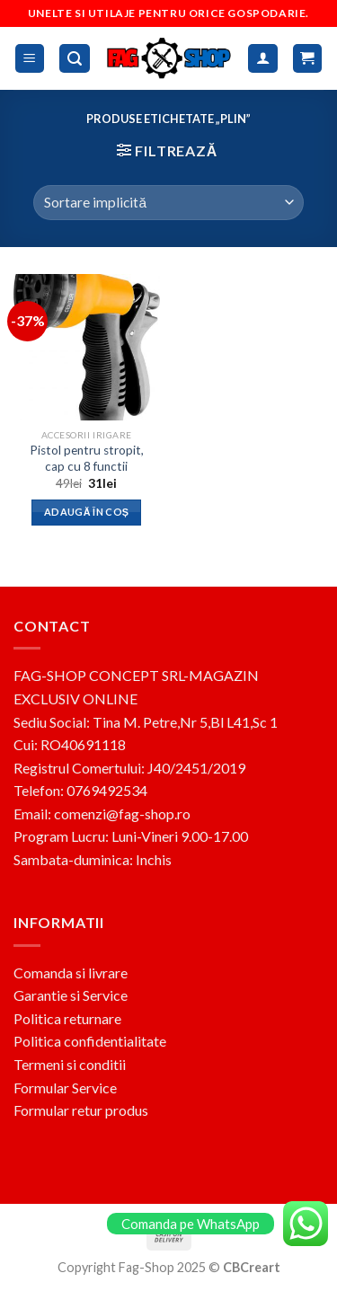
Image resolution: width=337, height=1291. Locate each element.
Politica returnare (67, 1018)
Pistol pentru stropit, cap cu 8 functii (87, 458)
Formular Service (65, 1087)
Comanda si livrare (70, 972)
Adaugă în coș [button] (86, 511)
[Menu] (30, 59)
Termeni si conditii (69, 1064)
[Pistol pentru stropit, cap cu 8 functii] (86, 347)
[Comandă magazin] (168, 202)
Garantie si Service (70, 995)
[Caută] (74, 59)
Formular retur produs (80, 1110)
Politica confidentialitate (89, 1040)
